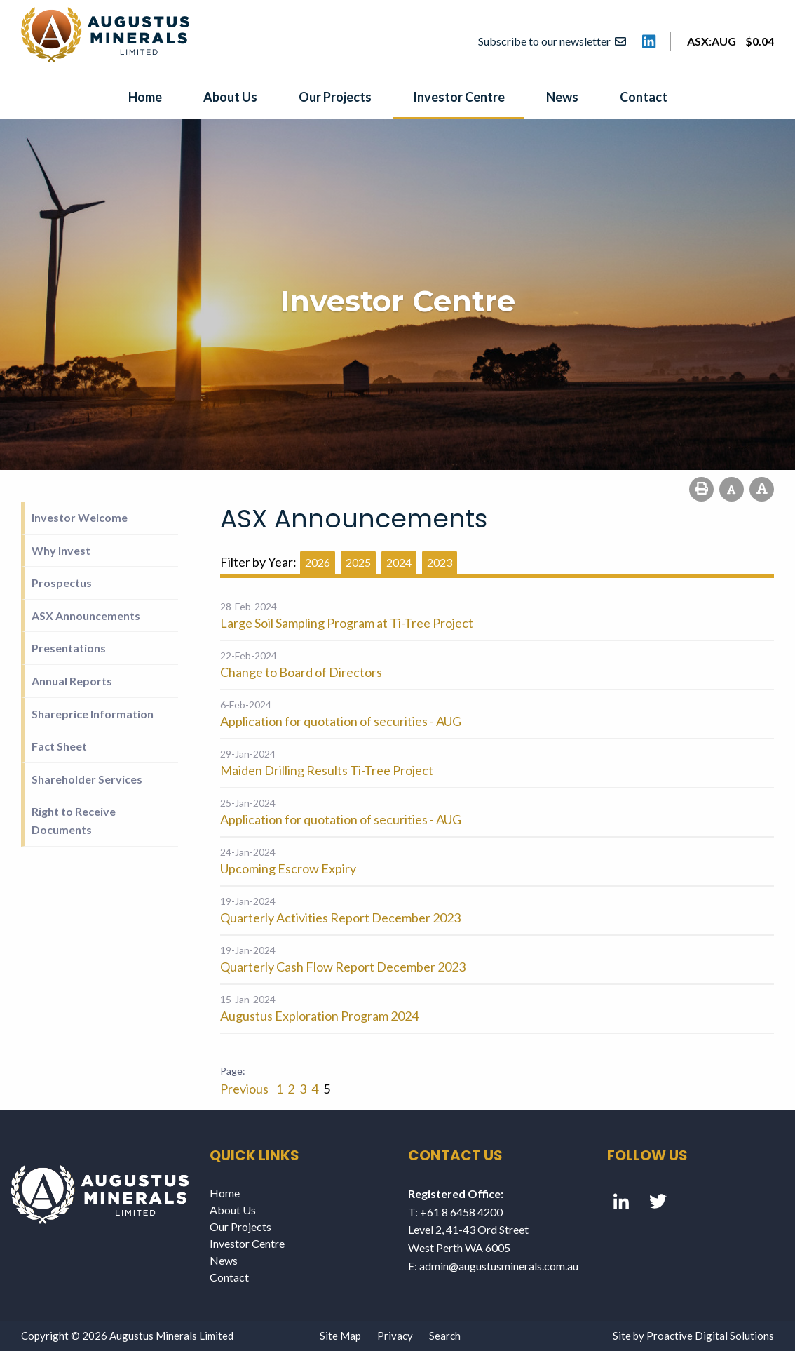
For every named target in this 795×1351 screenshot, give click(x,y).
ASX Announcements (86, 615)
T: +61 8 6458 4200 (455, 1211)
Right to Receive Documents (74, 820)
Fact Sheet (59, 746)
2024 (399, 562)
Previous (245, 1088)
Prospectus (62, 582)
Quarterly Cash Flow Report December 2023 (343, 966)
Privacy (395, 1335)
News (562, 97)
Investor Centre (459, 97)
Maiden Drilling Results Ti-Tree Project (326, 770)
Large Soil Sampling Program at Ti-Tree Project (346, 623)
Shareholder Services (87, 779)
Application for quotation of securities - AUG (340, 721)
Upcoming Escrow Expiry (288, 868)
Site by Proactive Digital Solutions (693, 1335)
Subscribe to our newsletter (552, 41)
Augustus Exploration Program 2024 (319, 1015)
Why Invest (61, 550)
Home (145, 97)
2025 (358, 562)
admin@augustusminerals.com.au (498, 1265)
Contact (643, 97)
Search (445, 1335)
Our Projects (335, 97)
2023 (439, 562)
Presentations (69, 647)
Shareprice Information (93, 713)
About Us (230, 97)
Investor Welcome (80, 517)
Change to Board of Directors (301, 672)
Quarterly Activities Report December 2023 (340, 917)
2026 (317, 562)
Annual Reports (72, 680)
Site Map (340, 1335)
